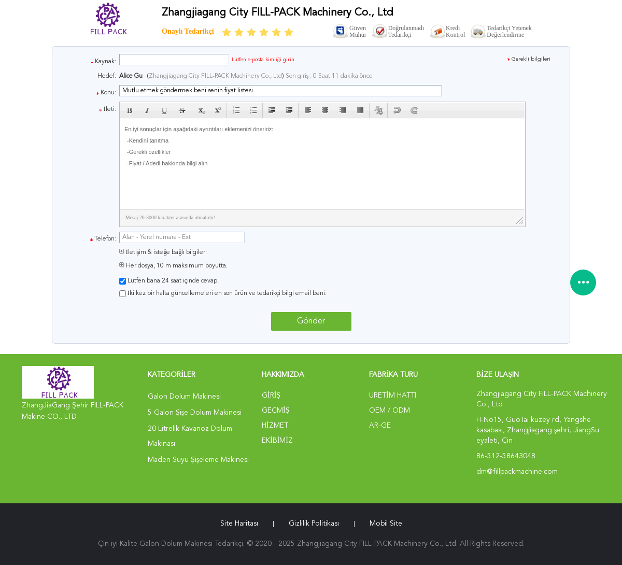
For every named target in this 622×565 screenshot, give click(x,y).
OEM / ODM (389, 410)
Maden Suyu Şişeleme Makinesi (198, 459)
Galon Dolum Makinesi (184, 396)
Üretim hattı (392, 395)
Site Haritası (239, 523)
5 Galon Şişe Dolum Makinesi (195, 412)
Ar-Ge (380, 425)
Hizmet (275, 425)
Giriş (271, 395)
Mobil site (386, 523)
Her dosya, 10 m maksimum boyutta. (173, 266)
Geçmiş (275, 410)
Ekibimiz (277, 440)
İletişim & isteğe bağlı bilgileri (163, 252)
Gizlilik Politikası (314, 523)
